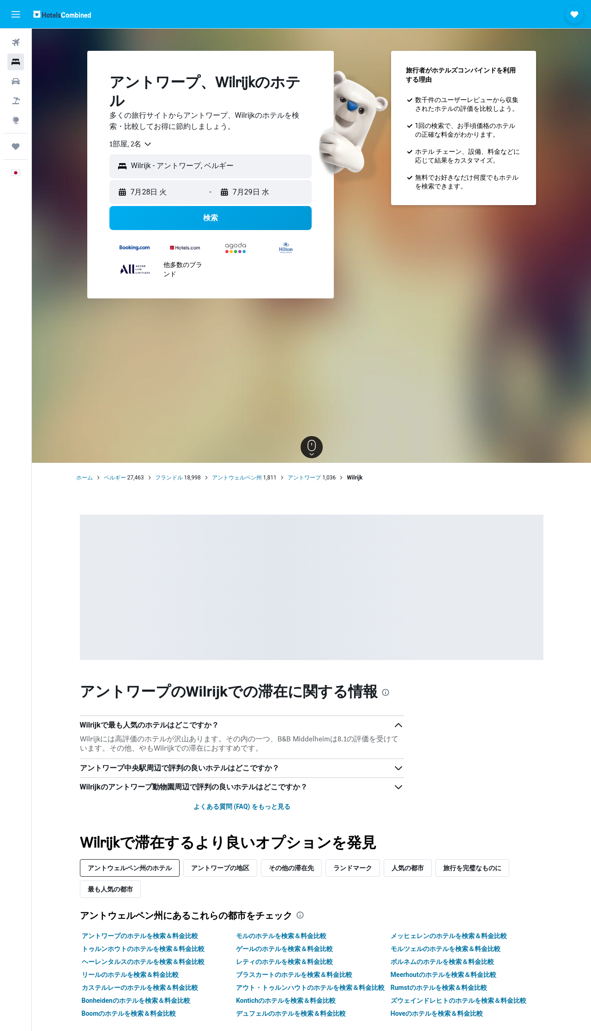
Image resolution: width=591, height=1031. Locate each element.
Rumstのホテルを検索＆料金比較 (439, 987)
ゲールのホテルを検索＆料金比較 (284, 948)
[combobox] (130, 144)
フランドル (169, 477)
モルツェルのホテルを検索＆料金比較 (446, 948)
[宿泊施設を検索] (16, 62)
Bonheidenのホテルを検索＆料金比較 (136, 1000)
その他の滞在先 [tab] (291, 868)
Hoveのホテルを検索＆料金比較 (437, 1013)
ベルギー (115, 477)
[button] (16, 14)
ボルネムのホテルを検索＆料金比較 (442, 961)
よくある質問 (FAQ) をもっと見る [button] (241, 806)
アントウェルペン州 (237, 477)
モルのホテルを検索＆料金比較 (281, 936)
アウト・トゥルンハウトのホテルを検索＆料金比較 (310, 987)
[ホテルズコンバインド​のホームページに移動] (62, 14)
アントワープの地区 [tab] (220, 868)
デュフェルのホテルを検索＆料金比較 (291, 1013)
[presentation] (385, 692)
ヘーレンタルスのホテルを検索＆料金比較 (143, 961)
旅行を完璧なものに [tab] (472, 868)
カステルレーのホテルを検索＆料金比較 (140, 987)
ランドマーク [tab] (352, 868)
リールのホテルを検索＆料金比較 (130, 974)
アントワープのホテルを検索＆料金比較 (140, 936)
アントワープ (304, 477)
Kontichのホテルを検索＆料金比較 (286, 1000)
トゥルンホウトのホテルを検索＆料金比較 (143, 948)
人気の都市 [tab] (408, 868)
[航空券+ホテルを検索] (16, 100)
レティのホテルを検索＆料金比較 (284, 961)
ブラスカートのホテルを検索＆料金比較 (294, 974)
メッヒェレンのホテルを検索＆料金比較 (449, 936)
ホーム (84, 477)
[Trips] (16, 146)
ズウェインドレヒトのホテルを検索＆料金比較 (458, 1000)
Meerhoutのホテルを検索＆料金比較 (443, 974)
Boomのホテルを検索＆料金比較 (129, 1013)
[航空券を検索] (16, 42)
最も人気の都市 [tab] (110, 889)
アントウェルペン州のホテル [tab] (130, 868)
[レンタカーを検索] (16, 81)
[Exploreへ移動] (16, 120)
